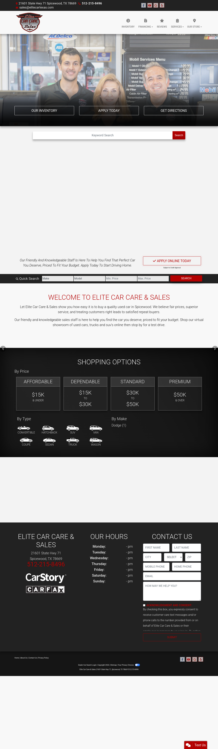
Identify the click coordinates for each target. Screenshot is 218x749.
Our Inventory (44, 111)
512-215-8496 (92, 3)
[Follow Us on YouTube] (149, 5)
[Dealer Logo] (29, 22)
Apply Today (109, 111)
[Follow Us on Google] (155, 5)
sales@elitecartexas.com (36, 7)
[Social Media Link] (162, 5)
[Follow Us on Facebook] (143, 5)
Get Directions (174, 111)
